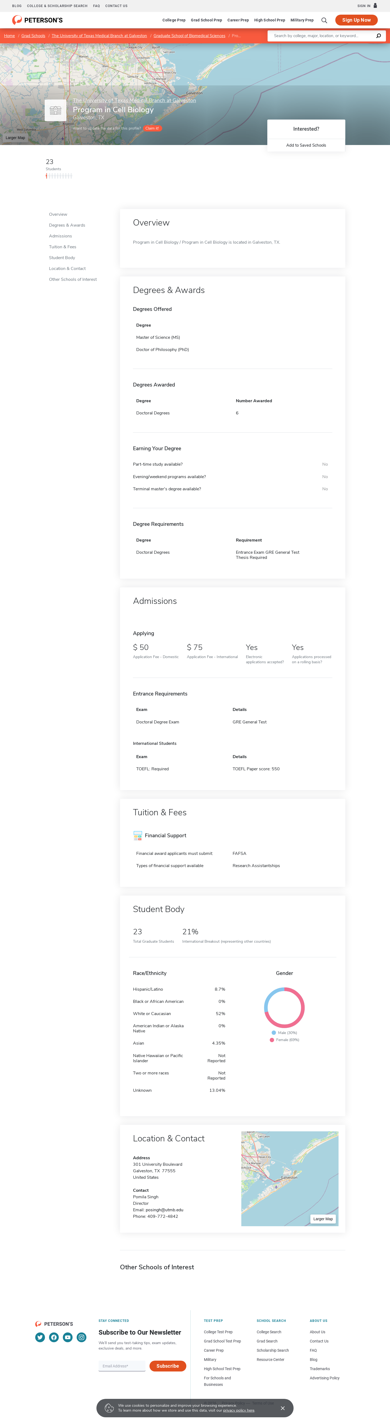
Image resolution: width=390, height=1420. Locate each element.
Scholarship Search (273, 1350)
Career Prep (238, 20)
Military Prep (302, 20)
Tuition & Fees (62, 247)
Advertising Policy (325, 1378)
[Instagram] (81, 1337)
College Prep (174, 20)
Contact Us (319, 1341)
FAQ (96, 6)
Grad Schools (33, 35)
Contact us (116, 6)
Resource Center (270, 1359)
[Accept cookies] (279, 1408)
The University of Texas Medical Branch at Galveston (99, 35)
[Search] (324, 20)
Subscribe (168, 1366)
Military (210, 1359)
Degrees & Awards (67, 225)
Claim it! (152, 128)
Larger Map (15, 138)
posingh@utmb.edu (164, 1210)
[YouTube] (68, 1337)
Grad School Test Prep (222, 1341)
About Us (317, 1332)
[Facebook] (54, 1337)
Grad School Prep (206, 20)
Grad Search (267, 1341)
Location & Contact (67, 269)
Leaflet (324, 46)
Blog (17, 6)
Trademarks (320, 1369)
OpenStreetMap (353, 46)
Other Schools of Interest (73, 279)
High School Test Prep (222, 1369)
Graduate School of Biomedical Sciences (189, 35)
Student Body (62, 258)
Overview (58, 214)
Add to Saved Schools (306, 145)
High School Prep (269, 20)
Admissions (60, 236)
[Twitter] (40, 1337)
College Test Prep (218, 1332)
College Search (269, 1332)
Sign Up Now (356, 20)
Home (9, 35)
